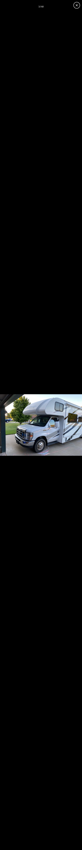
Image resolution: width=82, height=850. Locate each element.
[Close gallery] (76, 5)
